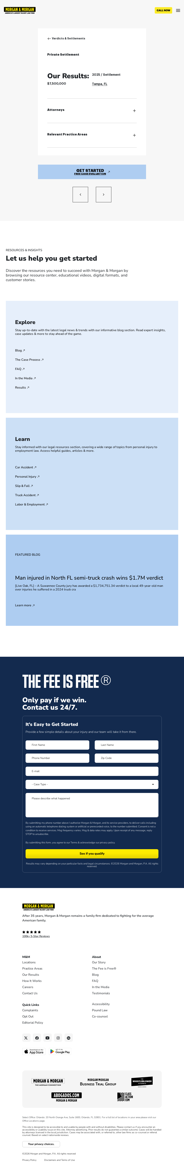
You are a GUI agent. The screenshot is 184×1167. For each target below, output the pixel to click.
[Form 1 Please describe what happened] (92, 805)
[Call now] (163, 10)
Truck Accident (25, 495)
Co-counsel (100, 1016)
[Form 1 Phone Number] (57, 758)
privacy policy (107, 842)
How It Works (32, 980)
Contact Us (30, 993)
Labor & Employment (30, 504)
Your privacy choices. (41, 1144)
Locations (29, 962)
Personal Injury (25, 477)
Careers (27, 987)
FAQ (18, 369)
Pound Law (99, 1010)
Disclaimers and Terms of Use (59, 1160)
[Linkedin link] (68, 1037)
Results (20, 387)
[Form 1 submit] (92, 853)
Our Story (99, 962)
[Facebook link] (37, 1037)
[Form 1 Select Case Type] (92, 784)
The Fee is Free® (104, 968)
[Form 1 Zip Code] (126, 758)
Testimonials (101, 993)
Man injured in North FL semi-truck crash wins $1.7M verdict (89, 578)
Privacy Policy (29, 1160)
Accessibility (101, 1004)
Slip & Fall (22, 486)
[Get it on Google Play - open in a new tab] (60, 1051)
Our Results (30, 974)
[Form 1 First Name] (57, 745)
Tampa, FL (99, 84)
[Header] (20, 10)
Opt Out (28, 1016)
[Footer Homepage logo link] (92, 906)
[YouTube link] (47, 1037)
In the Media (24, 378)
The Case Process (27, 360)
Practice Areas (32, 968)
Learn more (23, 605)
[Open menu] (178, 10)
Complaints (30, 1010)
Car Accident (24, 467)
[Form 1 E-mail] (92, 771)
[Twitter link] (26, 1037)
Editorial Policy (32, 1022)
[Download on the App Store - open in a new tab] (34, 1051)
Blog (18, 350)
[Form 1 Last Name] (126, 745)
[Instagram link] (58, 1037)
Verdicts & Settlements (68, 38)
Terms (74, 842)
